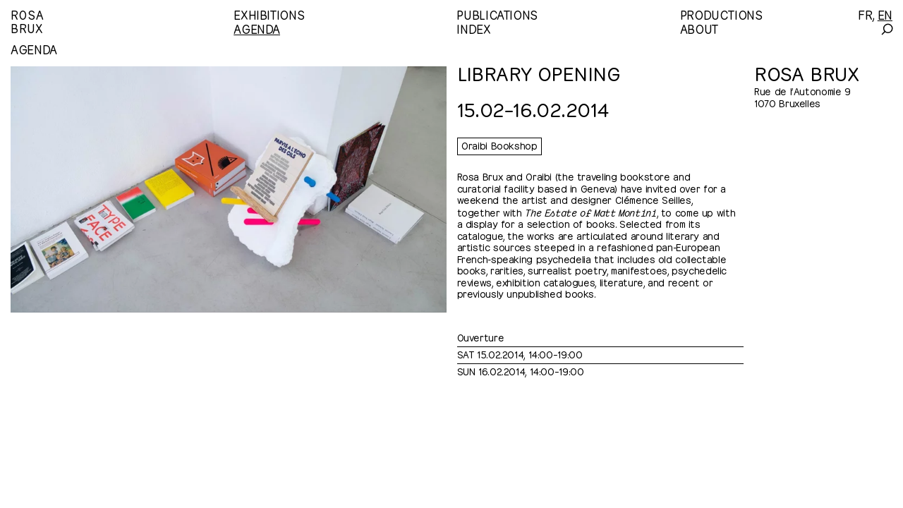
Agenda (257, 28)
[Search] (886, 29)
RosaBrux (27, 21)
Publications (497, 14)
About (699, 28)
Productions (721, 14)
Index (473, 28)
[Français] (865, 14)
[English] (885, 14)
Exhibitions (269, 14)
